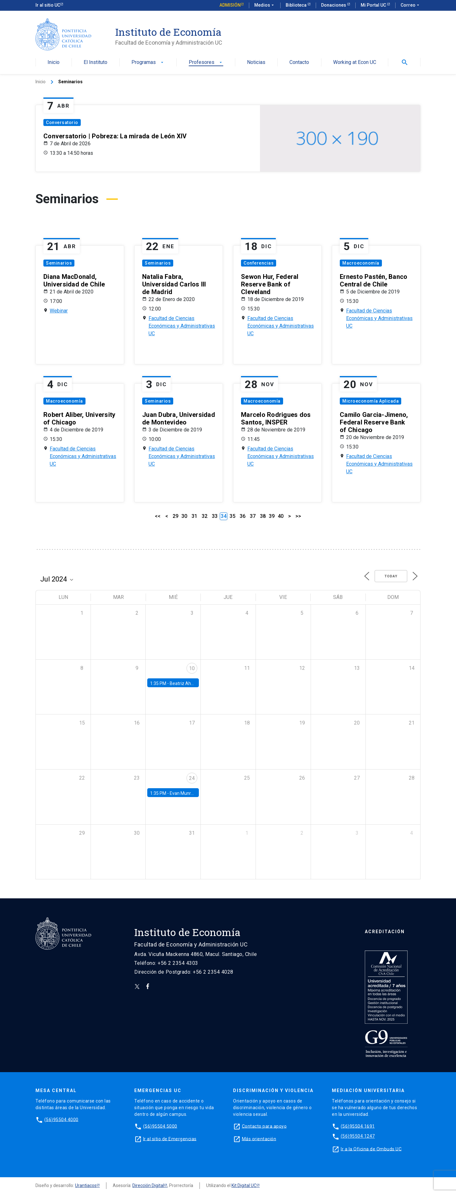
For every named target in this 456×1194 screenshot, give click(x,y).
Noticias (256, 62)
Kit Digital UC (243, 1185)
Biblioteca (296, 5)
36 (242, 516)
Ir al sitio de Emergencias (170, 1138)
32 (204, 516)
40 (280, 516)
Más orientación (259, 1138)
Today (390, 576)
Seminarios (59, 263)
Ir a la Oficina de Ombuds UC (371, 1148)
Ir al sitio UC (47, 5)
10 (192, 668)
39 (272, 516)
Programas (148, 62)
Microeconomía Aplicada (370, 401)
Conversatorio (62, 122)
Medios (264, 5)
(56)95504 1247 (358, 1136)
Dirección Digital (148, 1185)
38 (263, 516)
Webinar (59, 311)
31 (194, 516)
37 (253, 516)
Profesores (206, 62)
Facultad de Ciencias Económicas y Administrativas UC (182, 325)
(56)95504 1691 (358, 1125)
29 (175, 516)
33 (215, 516)
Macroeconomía (360, 263)
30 (184, 516)
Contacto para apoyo (264, 1125)
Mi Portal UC (374, 5)
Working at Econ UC (354, 62)
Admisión (230, 5)
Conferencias (259, 263)
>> (298, 516)
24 (192, 778)
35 (232, 516)
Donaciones (334, 5)
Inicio (54, 62)
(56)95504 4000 (61, 1119)
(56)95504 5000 (160, 1125)
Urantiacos (86, 1185)
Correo (411, 5)
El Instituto (95, 62)
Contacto (299, 62)
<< (158, 516)
